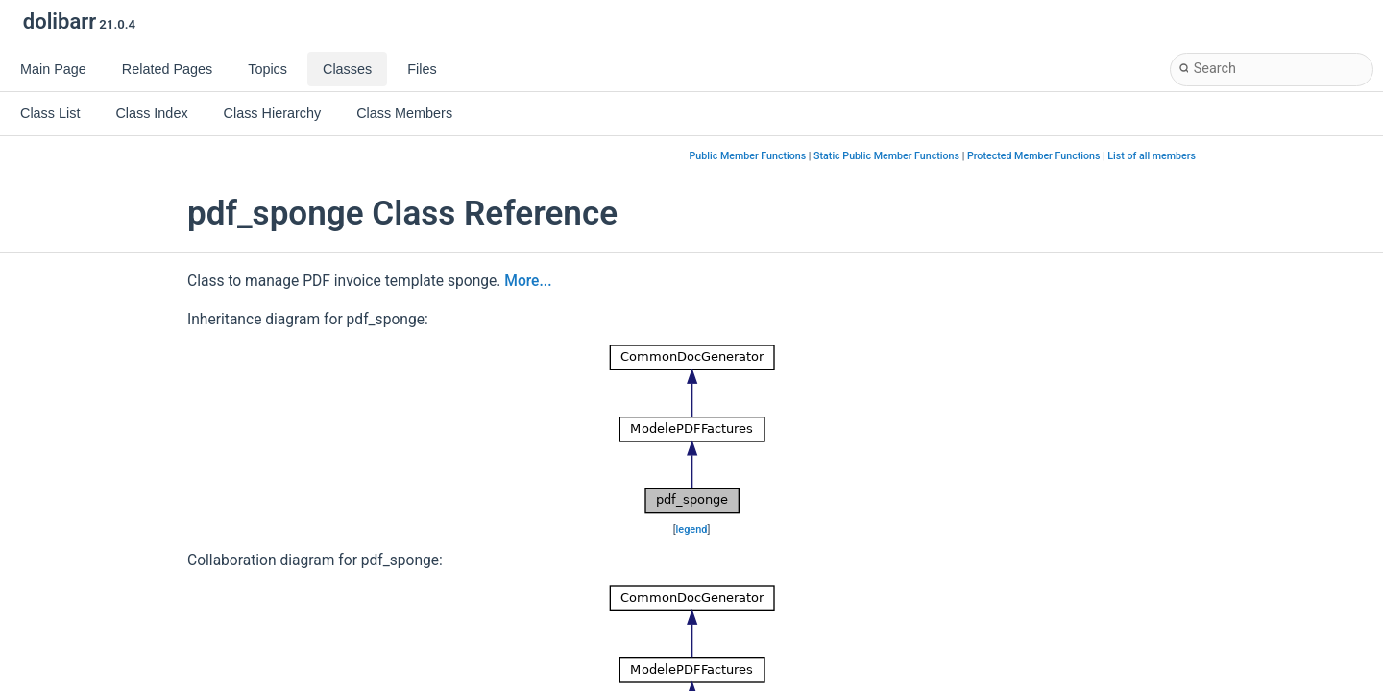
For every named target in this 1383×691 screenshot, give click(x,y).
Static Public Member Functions (886, 156)
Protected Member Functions (1034, 156)
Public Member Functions (748, 156)
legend (692, 529)
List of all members (1151, 156)
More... (527, 281)
